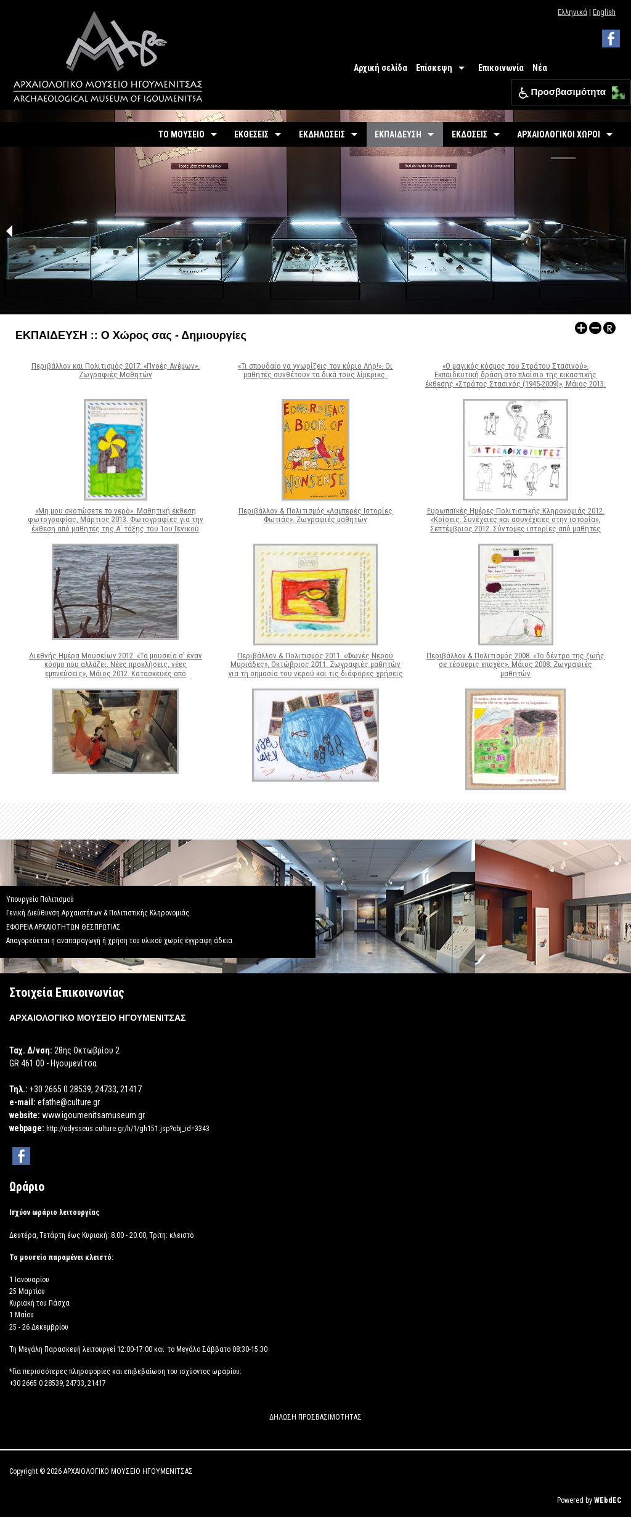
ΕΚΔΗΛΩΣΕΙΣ (322, 134)
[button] (615, 89)
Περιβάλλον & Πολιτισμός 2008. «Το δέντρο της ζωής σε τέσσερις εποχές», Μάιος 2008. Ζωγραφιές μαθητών (515, 664)
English (604, 12)
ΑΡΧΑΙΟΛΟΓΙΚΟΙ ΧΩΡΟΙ (558, 134)
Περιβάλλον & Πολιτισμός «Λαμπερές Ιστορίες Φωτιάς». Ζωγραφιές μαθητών (315, 515)
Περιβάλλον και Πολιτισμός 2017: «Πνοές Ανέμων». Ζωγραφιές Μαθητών (115, 370)
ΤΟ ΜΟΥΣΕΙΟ (181, 134)
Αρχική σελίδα (380, 68)
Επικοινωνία (501, 68)
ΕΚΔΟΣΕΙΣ (469, 134)
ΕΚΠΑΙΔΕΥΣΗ (398, 134)
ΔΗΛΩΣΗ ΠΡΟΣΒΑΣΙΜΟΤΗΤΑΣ (315, 1417)
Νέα (539, 68)
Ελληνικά (572, 12)
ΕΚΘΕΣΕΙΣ (251, 134)
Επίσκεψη (434, 68)
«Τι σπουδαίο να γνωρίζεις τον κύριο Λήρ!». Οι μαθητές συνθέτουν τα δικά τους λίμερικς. (315, 370)
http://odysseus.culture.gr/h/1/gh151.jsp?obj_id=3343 (128, 1128)
